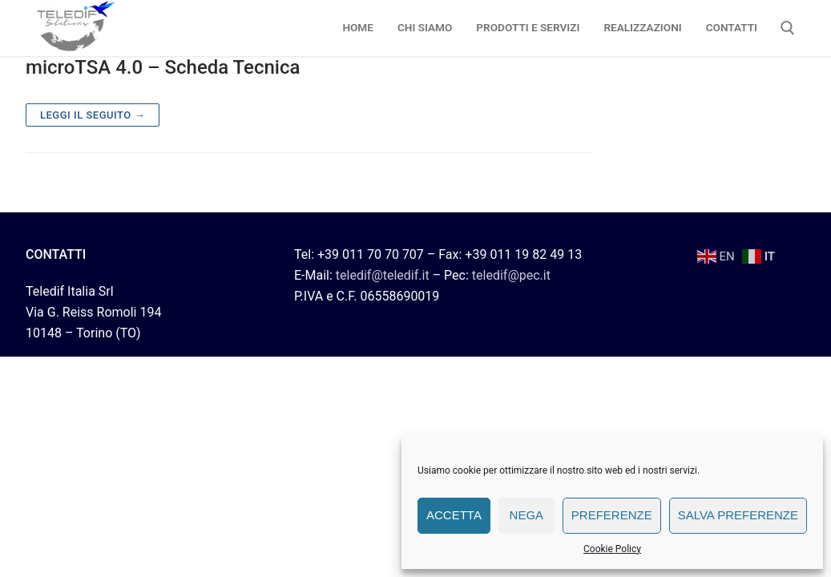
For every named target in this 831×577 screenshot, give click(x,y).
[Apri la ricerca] (788, 28)
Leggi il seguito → (92, 115)
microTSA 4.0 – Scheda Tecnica (163, 67)
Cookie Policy (612, 549)
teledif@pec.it (511, 275)
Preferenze (611, 515)
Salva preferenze (738, 515)
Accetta (454, 515)
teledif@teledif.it (383, 275)
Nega (527, 515)
